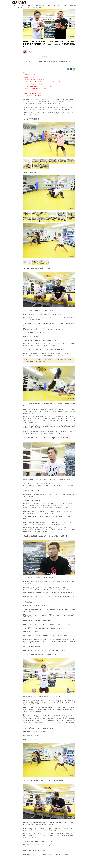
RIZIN (29, 52)
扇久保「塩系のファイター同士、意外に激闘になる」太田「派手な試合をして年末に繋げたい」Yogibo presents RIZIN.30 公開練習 (49, 44)
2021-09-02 (30, 51)
